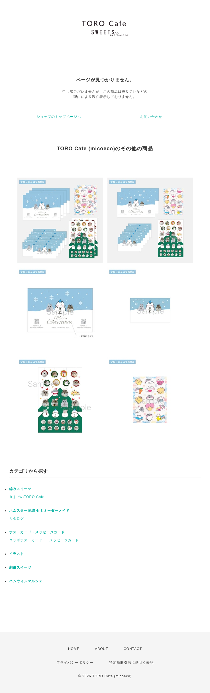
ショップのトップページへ (58, 117)
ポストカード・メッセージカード (37, 532)
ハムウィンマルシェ (25, 581)
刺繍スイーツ (20, 567)
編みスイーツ (20, 489)
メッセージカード (64, 540)
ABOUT (101, 649)
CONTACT (133, 649)
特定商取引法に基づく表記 (131, 663)
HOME (73, 649)
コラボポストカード (25, 540)
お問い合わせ (151, 117)
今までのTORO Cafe (26, 497)
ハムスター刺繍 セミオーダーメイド (39, 511)
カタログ (16, 519)
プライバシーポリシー (74, 663)
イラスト (16, 554)
